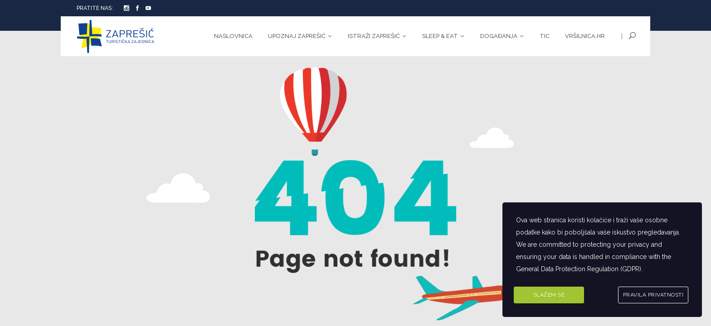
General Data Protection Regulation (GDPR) (578, 269)
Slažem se (549, 295)
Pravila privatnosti (653, 295)
